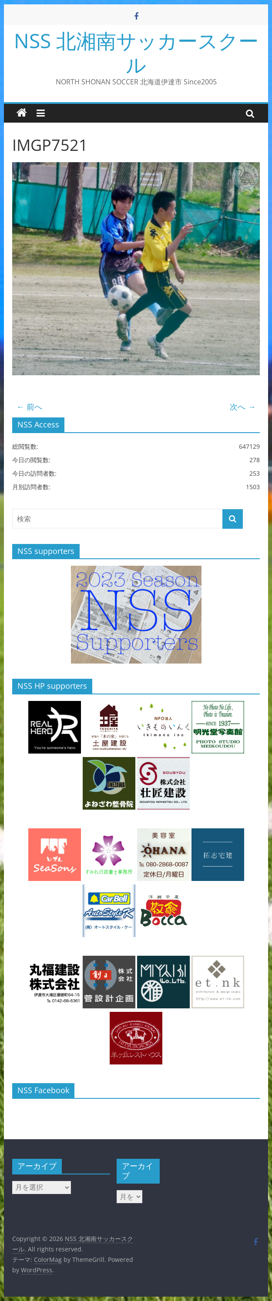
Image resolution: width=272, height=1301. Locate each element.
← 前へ (29, 406)
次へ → (242, 406)
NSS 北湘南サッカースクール (136, 52)
